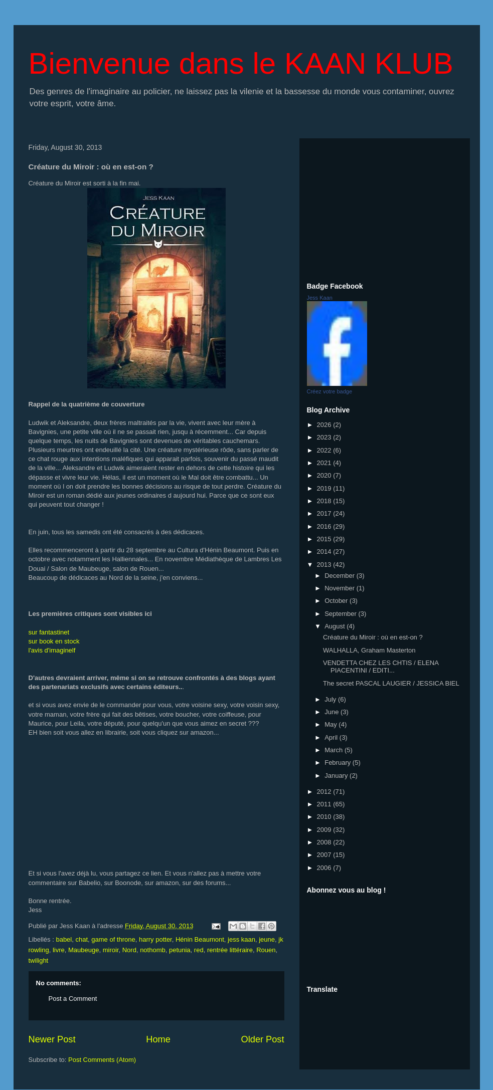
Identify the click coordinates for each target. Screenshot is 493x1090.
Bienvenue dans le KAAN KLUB (241, 63)
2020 (325, 475)
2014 (325, 551)
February (338, 762)
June (332, 712)
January (337, 775)
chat (81, 939)
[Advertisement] (384, 208)
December (340, 575)
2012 (325, 791)
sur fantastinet (49, 632)
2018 (325, 501)
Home (158, 1039)
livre (59, 950)
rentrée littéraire (230, 950)
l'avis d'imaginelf (52, 650)
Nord (129, 950)
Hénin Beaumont (200, 939)
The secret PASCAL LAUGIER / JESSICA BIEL (391, 683)
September (341, 613)
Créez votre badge (330, 391)
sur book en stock (54, 641)
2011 (325, 804)
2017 (325, 513)
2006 (325, 867)
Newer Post (52, 1039)
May (331, 724)
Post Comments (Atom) (102, 1059)
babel (64, 939)
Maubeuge (83, 950)
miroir (111, 950)
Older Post (262, 1039)
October (337, 600)
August (335, 626)
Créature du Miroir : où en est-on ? (373, 637)
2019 (325, 488)
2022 (325, 450)
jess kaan (241, 939)
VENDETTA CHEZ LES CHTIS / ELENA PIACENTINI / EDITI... (380, 667)
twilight (39, 960)
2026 (325, 424)
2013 (325, 564)
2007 (325, 854)
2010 (325, 816)
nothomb (153, 950)
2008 (325, 842)
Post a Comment (73, 998)
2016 (325, 526)
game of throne (113, 939)
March (334, 750)
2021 (325, 463)
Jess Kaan (320, 298)
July (331, 699)
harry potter (155, 939)
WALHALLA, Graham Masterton (369, 650)
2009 (325, 829)
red (199, 950)
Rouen (265, 950)
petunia (180, 950)
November (340, 588)
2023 (325, 437)
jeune (267, 939)
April (332, 737)
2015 (325, 539)
